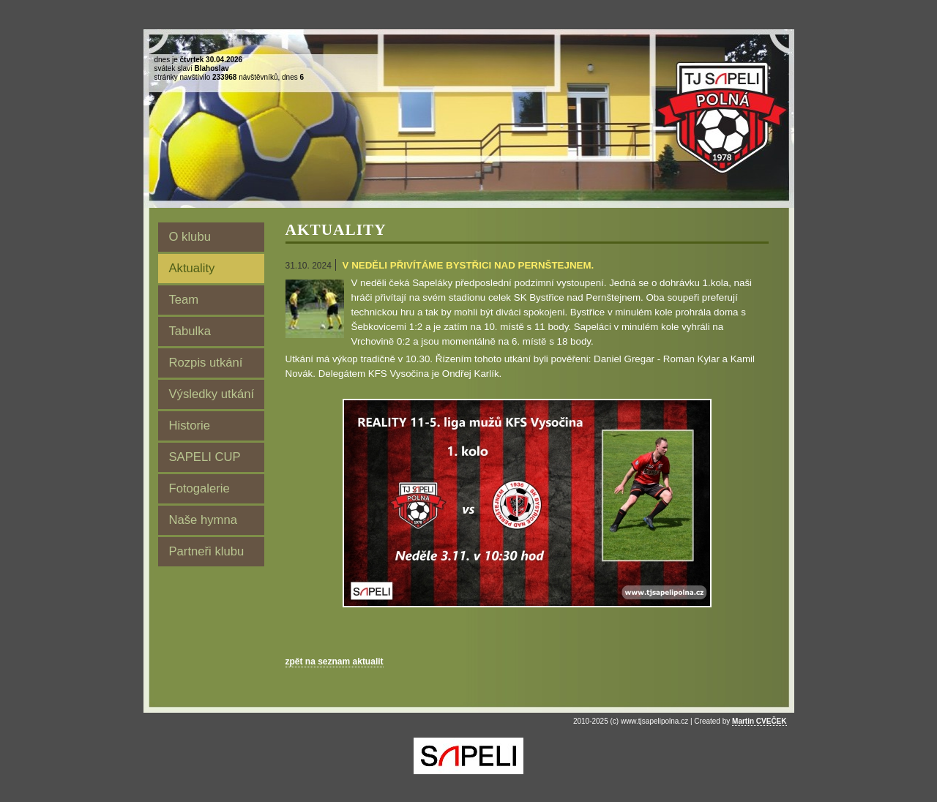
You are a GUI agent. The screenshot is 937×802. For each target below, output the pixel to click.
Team (184, 300)
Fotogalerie (199, 488)
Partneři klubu (206, 551)
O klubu (190, 237)
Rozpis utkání (206, 363)
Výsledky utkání (212, 394)
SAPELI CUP (205, 457)
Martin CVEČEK (759, 721)
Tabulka (190, 331)
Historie (189, 425)
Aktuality (192, 268)
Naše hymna (203, 520)
